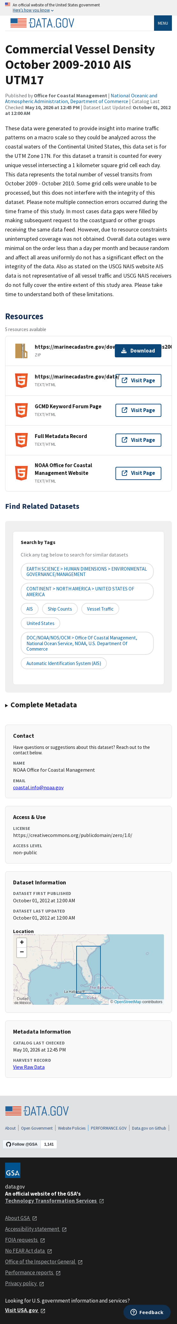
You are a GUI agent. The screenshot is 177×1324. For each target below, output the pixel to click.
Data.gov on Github (149, 1128)
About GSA (21, 1218)
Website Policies (71, 1128)
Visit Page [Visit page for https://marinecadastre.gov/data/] (138, 380)
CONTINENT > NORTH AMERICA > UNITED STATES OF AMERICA (80, 591)
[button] (21, 943)
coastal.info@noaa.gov (38, 787)
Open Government (37, 1128)
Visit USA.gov (25, 1310)
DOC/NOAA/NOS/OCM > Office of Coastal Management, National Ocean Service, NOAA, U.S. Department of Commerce (81, 643)
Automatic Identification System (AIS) (63, 663)
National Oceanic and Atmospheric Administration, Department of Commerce (81, 98)
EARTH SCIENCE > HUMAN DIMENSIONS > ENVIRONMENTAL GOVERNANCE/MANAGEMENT (86, 571)
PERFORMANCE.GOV (109, 1128)
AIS (29, 609)
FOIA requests (25, 1239)
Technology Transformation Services (54, 1200)
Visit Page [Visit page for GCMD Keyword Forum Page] (138, 410)
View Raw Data (29, 1067)
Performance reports (33, 1272)
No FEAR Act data (28, 1250)
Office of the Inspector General (44, 1261)
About (10, 1128)
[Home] (42, 23)
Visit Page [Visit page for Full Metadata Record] (138, 439)
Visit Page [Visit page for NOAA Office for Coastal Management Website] (138, 472)
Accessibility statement (36, 1228)
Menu (163, 23)
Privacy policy (24, 1283)
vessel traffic (100, 609)
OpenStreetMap (127, 1002)
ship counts (60, 609)
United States (40, 623)
